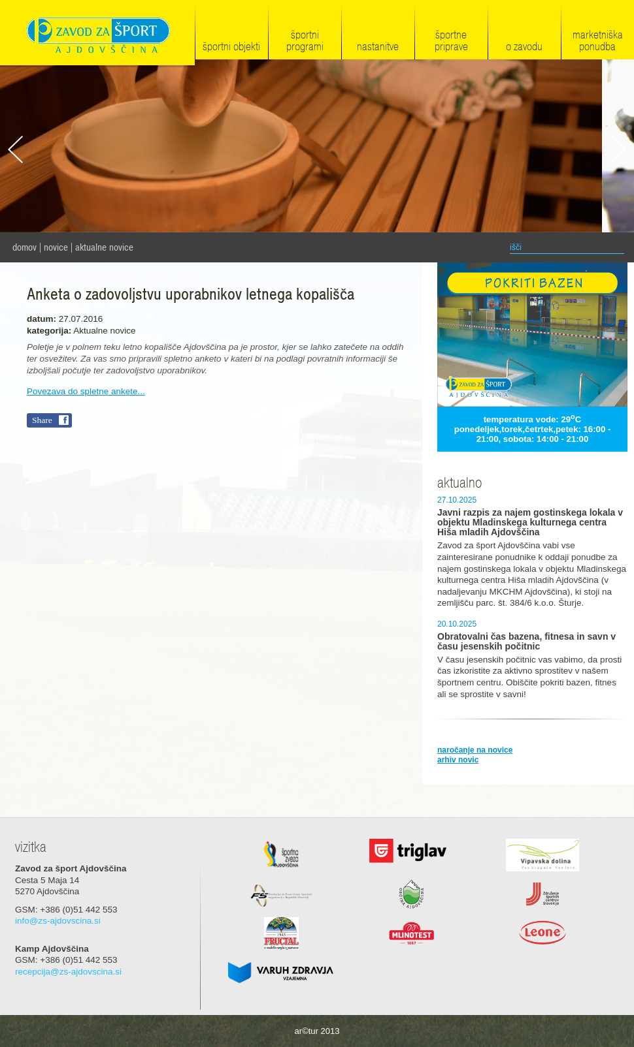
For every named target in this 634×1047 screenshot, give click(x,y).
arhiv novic (457, 759)
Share (42, 420)
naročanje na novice (474, 750)
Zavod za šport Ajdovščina (97, 33)
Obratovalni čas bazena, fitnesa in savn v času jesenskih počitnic (526, 641)
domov (24, 247)
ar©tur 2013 (317, 1031)
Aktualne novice (104, 247)
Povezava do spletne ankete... (86, 391)
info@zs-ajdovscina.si (58, 921)
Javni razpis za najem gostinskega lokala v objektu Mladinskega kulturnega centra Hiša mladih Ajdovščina (530, 522)
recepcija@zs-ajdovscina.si (68, 972)
